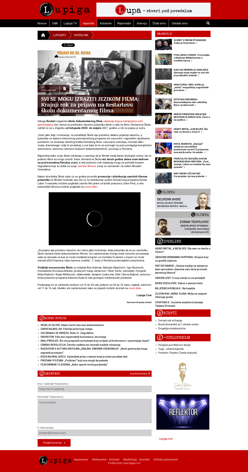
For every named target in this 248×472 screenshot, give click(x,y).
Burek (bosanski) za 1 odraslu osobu (178, 324)
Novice (41, 23)
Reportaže (124, 23)
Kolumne (106, 23)
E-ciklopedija (173, 337)
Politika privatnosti (166, 459)
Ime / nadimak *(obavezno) (95, 387)
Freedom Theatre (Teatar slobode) (177, 352)
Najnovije (164, 33)
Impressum (81, 459)
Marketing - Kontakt (136, 459)
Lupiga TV (70, 23)
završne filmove (86, 166)
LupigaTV (59, 35)
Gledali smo (180, 23)
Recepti (167, 313)
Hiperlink (88, 23)
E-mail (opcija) (95, 431)
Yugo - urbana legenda (171, 348)
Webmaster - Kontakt (105, 459)
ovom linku (91, 186)
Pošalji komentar (54, 443)
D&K (55, 23)
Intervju (142, 23)
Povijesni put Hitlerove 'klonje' (174, 345)
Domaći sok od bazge (170, 320)
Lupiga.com (166, 438)
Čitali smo (159, 23)
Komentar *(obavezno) (95, 409)
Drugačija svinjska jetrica (172, 328)
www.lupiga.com (131, 463)
